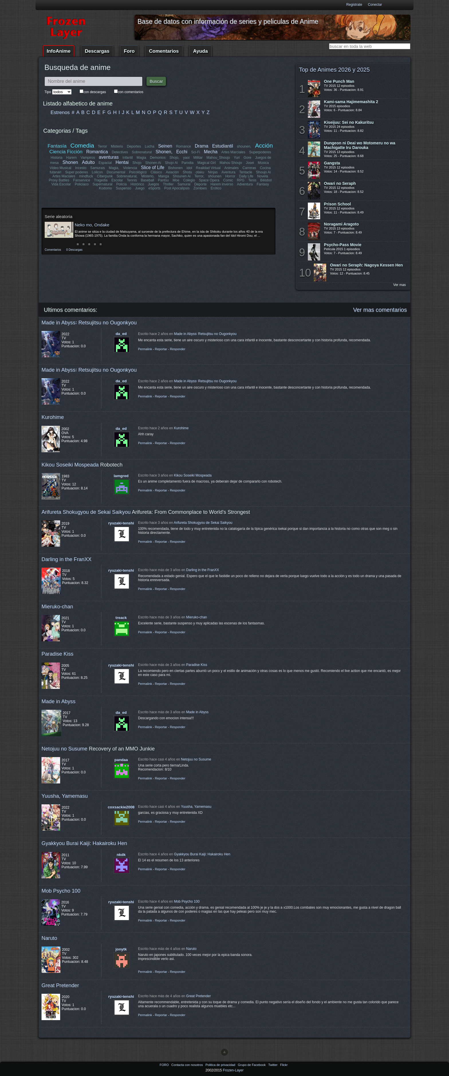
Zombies (200, 188)
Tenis (252, 180)
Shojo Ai (171, 163)
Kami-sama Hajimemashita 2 (351, 101)
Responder (177, 349)
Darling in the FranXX (66, 559)
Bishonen (175, 168)
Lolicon (97, 172)
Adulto (88, 162)
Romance (183, 146)
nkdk (121, 854)
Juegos (153, 184)
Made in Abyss (59, 701)
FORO (164, 1065)
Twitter (273, 1065)
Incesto (80, 168)
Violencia (130, 168)
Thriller (168, 184)
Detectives (120, 152)
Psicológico (138, 172)
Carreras (249, 168)
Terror (102, 146)
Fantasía (57, 146)
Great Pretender (60, 985)
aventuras (109, 157)
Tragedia (101, 180)
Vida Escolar (61, 184)
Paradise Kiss (57, 654)
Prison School (337, 204)
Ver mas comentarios (380, 310)
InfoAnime (58, 51)
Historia (56, 158)
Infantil (128, 158)
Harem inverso (221, 184)
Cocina (265, 168)
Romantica (97, 151)
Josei (250, 163)
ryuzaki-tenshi (121, 523)
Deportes (134, 146)
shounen (215, 176)
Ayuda (200, 51)
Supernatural (102, 184)
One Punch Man (339, 81)
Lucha (149, 146)
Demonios (158, 158)
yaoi (186, 158)
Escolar (117, 180)
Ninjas (213, 172)
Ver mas (399, 285)
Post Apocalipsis (177, 188)
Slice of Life (153, 167)
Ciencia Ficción (66, 151)
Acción (264, 145)
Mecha (210, 151)
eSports (154, 188)
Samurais (97, 168)
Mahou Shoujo (230, 163)
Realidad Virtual (208, 168)
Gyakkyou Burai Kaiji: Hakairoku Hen (84, 843)
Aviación (172, 172)
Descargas (97, 51)
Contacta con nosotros (187, 1065)
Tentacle (245, 172)
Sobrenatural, (127, 176)
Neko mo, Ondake (92, 224)
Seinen (165, 146)
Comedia (82, 145)
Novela (262, 176)
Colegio (189, 180)
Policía (121, 184)
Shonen (70, 162)
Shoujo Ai (263, 172)
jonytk (121, 949)
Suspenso (123, 188)
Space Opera (209, 180)
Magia (141, 158)
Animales (231, 168)
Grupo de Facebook (252, 1065)
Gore (247, 158)
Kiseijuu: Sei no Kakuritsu (348, 122)
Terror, (199, 176)
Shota (187, 172)
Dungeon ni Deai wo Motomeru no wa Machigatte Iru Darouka (359, 145)
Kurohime (53, 417)
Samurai (184, 184)
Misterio (117, 146)
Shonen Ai (153, 163)
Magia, (114, 168)
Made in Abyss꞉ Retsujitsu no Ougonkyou (89, 323)
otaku (200, 172)
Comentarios (164, 51)
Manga (163, 176)
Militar (197, 158)
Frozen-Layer (233, 1070)
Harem (71, 158)
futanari (56, 172)
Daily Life (246, 176)
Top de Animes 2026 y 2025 (334, 69)
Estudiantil (222, 146)
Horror (230, 176)
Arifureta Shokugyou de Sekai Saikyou (86, 512)
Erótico (215, 188)
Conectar (375, 5)
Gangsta (332, 163)
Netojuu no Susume (64, 749)
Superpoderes (260, 152)
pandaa (121, 760)
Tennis (132, 180)
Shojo (136, 163)
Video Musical (60, 168)
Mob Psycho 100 (61, 891)
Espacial (105, 163)
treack (121, 618)
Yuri (237, 158)
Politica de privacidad (220, 1065)
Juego (140, 188)
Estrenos (60, 112)
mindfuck (86, 176)
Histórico (137, 184)
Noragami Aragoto (341, 224)
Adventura (245, 184)
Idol (189, 168)
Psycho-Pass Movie (342, 244)
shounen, (244, 146)
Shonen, (164, 151)
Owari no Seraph (340, 183)
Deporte (200, 184)
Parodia (188, 163)
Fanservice (81, 180)
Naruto (49, 938)
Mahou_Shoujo (218, 158)
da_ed (121, 334)
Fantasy (263, 184)
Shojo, (174, 158)
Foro (129, 51)
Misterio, (148, 176)
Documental (116, 172)
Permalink (145, 349)
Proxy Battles (59, 180)
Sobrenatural (142, 152)
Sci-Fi (195, 152)
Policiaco (82, 184)
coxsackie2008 (121, 807)
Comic (228, 180)
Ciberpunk (105, 176)
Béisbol (265, 180)
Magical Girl (206, 163)
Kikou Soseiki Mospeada (70, 465)
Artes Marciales (233, 152)
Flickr (283, 1065)
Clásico (156, 172)
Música (263, 163)
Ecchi (182, 151)
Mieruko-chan (57, 606)
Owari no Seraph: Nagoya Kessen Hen (366, 265)
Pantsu (163, 180)
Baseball (147, 180)
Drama (201, 146)
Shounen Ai (181, 176)
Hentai (122, 162)
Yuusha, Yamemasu (65, 796)
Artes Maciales (63, 176)
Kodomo (105, 188)
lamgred (121, 476)
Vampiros (87, 158)
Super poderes (76, 172)
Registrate (354, 5)
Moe (176, 180)
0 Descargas (74, 249)
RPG (240, 180)
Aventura (228, 172)
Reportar (161, 349)
